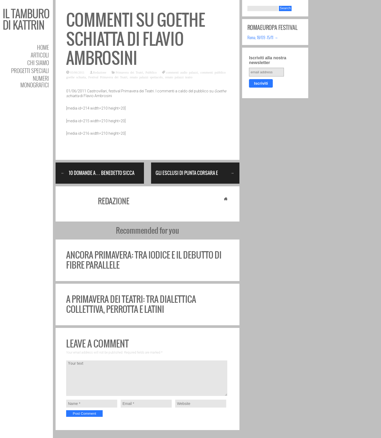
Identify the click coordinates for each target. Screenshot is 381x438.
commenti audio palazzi (182, 72)
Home (43, 47)
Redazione (99, 72)
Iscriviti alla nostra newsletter (267, 60)
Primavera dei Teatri (129, 72)
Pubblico (151, 72)
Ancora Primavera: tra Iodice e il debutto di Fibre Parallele (143, 260)
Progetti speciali (30, 70)
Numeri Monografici (34, 81)
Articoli (40, 55)
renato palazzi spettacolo (146, 77)
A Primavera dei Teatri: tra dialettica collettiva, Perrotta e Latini (131, 304)
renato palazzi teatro (178, 77)
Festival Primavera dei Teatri (108, 77)
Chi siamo (38, 62)
